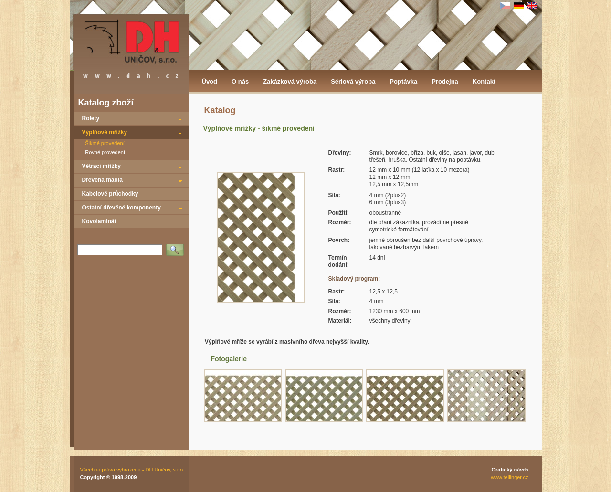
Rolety (91, 118)
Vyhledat (177, 246)
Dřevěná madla (102, 180)
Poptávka (403, 81)
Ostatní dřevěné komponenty (121, 207)
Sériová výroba (353, 81)
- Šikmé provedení (103, 143)
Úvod (210, 81)
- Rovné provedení (104, 152)
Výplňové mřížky (104, 132)
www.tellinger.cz (509, 477)
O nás (240, 81)
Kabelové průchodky (110, 193)
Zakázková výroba (289, 81)
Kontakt (484, 81)
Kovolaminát (99, 221)
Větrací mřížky (101, 166)
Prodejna (445, 81)
